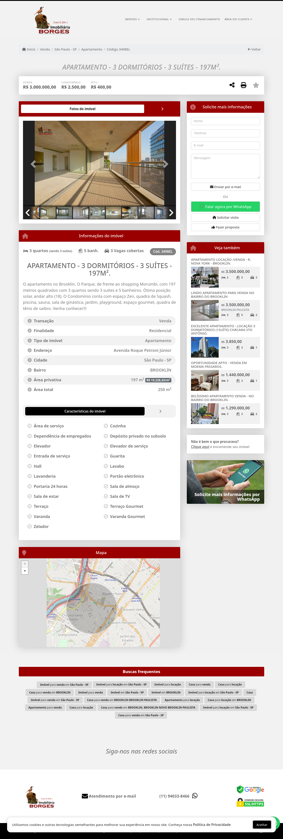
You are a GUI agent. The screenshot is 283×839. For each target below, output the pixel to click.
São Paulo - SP (65, 49)
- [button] (24, 571)
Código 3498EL (118, 49)
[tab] (37, 109)
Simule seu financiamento (199, 19)
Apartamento (91, 49)
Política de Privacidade (212, 824)
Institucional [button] (158, 19)
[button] (34, 164)
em (127, 692)
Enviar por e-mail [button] (225, 187)
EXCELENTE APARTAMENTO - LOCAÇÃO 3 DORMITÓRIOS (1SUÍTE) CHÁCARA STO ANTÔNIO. (223, 329)
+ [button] (24, 564)
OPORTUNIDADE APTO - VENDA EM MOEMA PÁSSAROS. (219, 364)
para (168, 684)
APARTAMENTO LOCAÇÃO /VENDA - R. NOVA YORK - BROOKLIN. (221, 261)
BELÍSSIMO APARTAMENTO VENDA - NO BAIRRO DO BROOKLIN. (222, 398)
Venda (45, 49)
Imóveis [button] (131, 19)
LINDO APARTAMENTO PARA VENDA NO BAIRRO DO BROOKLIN (222, 294)
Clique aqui (200, 446)
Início (28, 49)
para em (64, 685)
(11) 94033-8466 (174, 796)
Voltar (254, 49)
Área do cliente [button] (237, 19)
